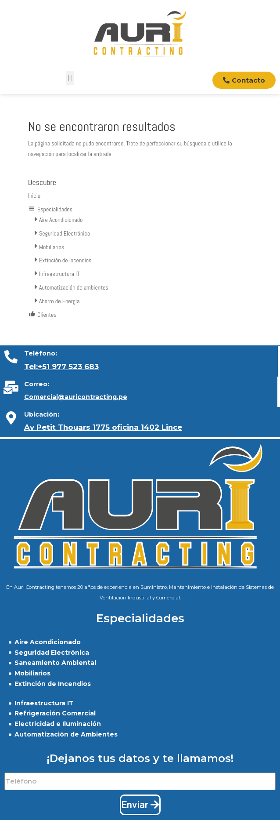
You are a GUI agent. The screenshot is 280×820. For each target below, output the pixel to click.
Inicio (34, 196)
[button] (70, 78)
